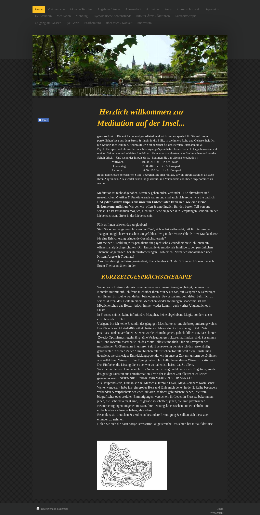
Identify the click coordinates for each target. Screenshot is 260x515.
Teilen (43, 120)
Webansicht (216, 512)
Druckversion (47, 508)
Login (220, 508)
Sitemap (63, 508)
